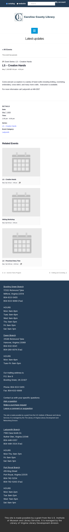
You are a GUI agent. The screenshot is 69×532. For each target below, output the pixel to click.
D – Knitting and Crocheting (57, 273)
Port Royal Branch (12, 467)
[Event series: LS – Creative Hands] (19, 182)
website (21, 3)
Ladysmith (5, 132)
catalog (10, 3)
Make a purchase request (15, 405)
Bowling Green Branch (14, 286)
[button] (34, 31)
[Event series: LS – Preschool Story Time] (21, 264)
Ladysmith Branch (12, 429)
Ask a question (10, 401)
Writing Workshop (8, 219)
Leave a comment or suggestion (18, 408)
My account (60, 2)
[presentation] (21, 162)
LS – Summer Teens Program (12, 273)
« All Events (7, 49)
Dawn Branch (10, 335)
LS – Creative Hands (9, 126)
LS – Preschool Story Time (11, 261)
